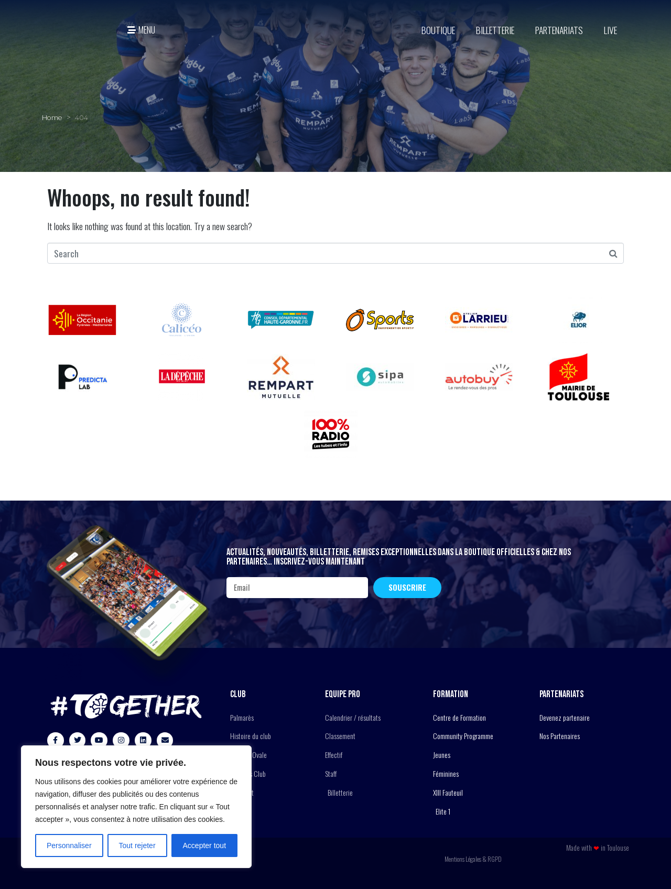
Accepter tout (204, 845)
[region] (136, 806)
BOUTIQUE (438, 30)
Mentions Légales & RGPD (473, 858)
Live (610, 30)
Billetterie (495, 30)
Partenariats (559, 30)
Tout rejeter (137, 845)
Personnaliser (69, 845)
